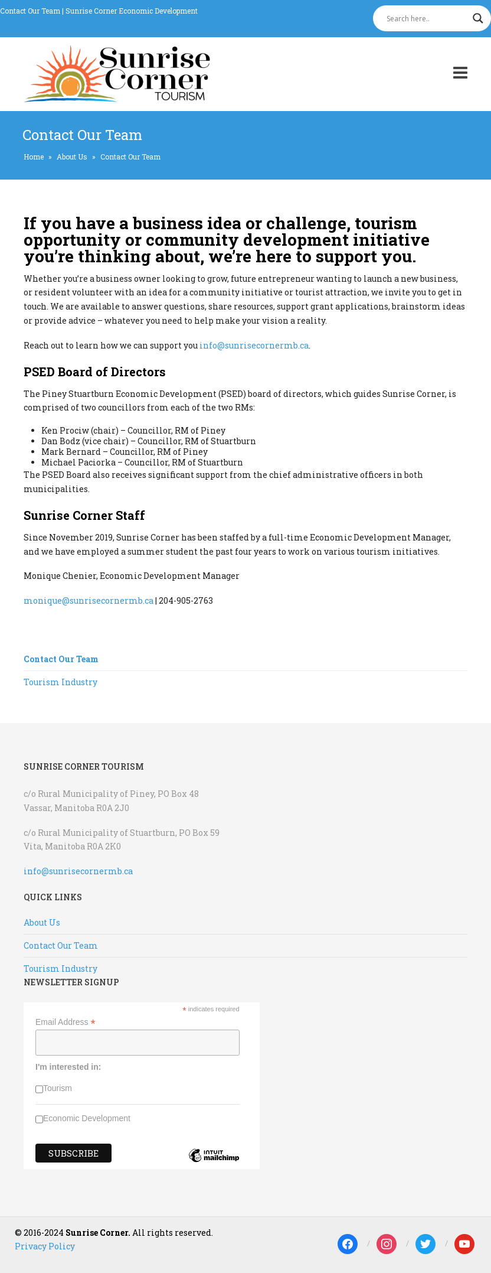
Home (34, 156)
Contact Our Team (30, 10)
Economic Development (86, 1118)
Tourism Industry (60, 682)
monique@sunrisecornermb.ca (88, 600)
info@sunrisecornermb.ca (254, 345)
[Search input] (427, 18)
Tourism (57, 1088)
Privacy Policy (45, 1246)
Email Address (65, 1022)
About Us (72, 156)
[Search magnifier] (478, 18)
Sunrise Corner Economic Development (132, 10)
